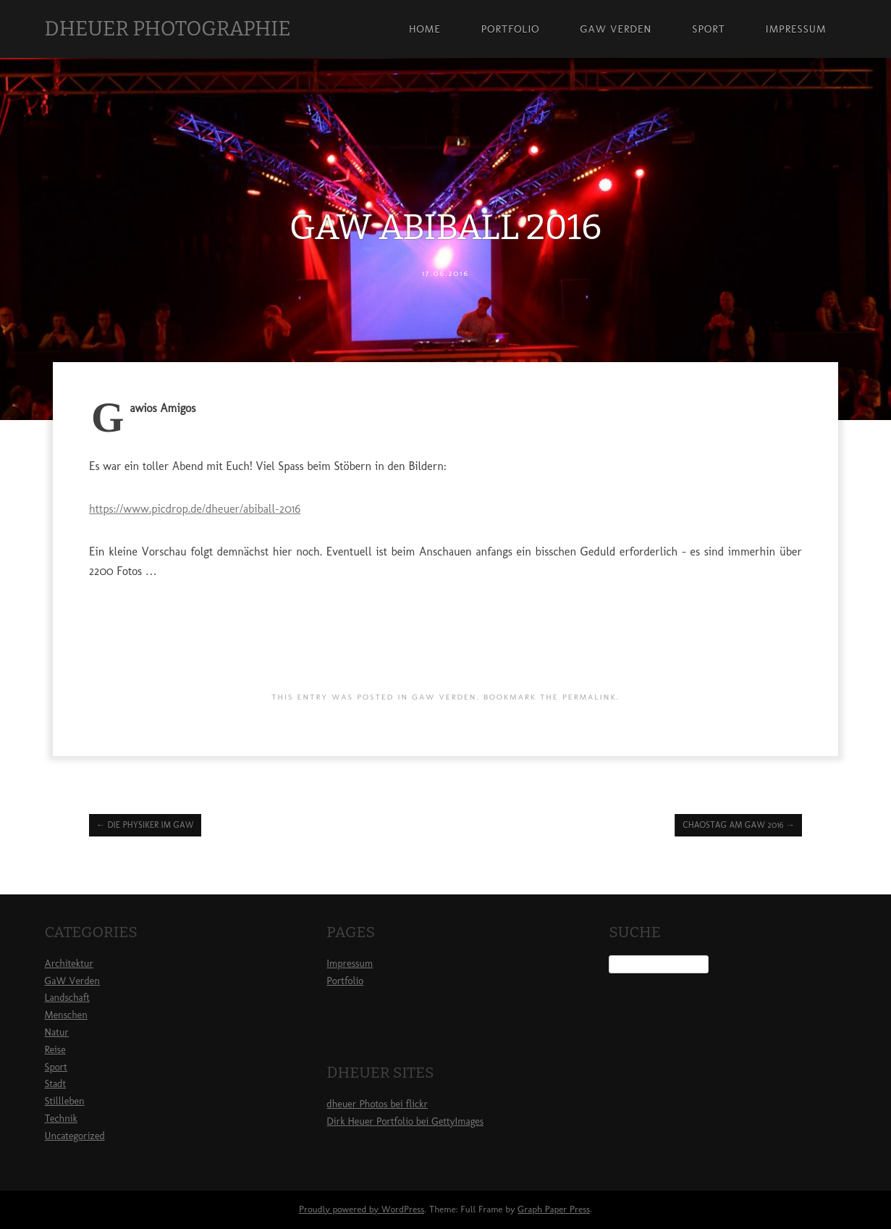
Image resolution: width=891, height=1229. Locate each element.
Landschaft (67, 997)
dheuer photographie (168, 29)
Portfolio (510, 28)
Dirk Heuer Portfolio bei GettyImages (404, 1121)
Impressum (796, 28)
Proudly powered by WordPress (361, 1209)
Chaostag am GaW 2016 (738, 825)
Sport (708, 28)
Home (425, 28)
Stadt (55, 1084)
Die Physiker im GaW (144, 825)
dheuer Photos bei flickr (377, 1104)
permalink (589, 697)
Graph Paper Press (554, 1209)
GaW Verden (615, 28)
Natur (57, 1032)
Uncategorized (75, 1136)
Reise (55, 1050)
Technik (61, 1118)
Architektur (69, 963)
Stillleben (65, 1101)
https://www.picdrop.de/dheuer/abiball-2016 (194, 509)
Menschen (66, 1015)
